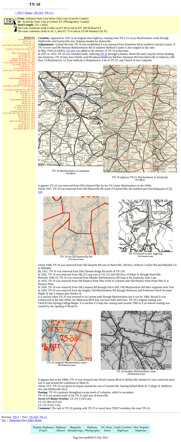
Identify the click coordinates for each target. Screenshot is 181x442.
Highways (123, 430)
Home (28, 12)
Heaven (60, 430)
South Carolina (123, 427)
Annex (107, 430)
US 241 (70, 50)
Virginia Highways (43, 427)
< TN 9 (19, 12)
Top (3, 420)
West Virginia (140, 427)
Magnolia (75, 427)
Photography (92, 430)
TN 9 (16, 417)
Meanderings (75, 430)
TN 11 (43, 417)
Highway (61, 427)
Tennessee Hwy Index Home (25, 420)
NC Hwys (106, 427)
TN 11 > (49, 12)
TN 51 (103, 53)
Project (43, 430)
